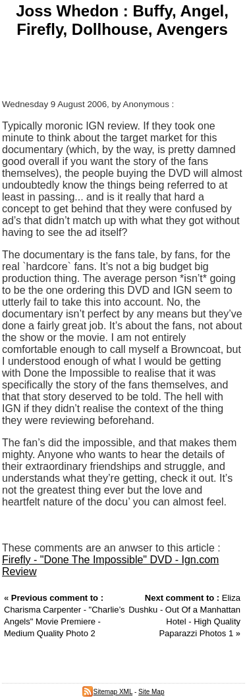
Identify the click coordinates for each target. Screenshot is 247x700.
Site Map (151, 691)
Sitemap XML (107, 691)
